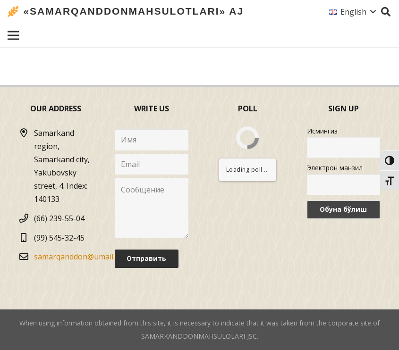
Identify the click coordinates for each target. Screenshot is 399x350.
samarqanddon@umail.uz (78, 256)
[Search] (385, 12)
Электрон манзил (335, 167)
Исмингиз (322, 130)
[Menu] (13, 35)
